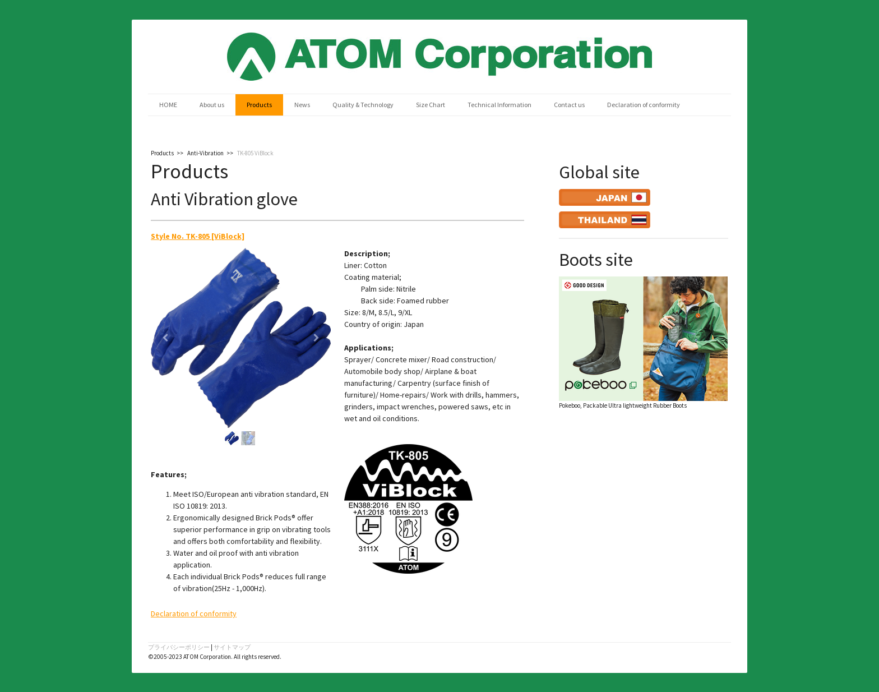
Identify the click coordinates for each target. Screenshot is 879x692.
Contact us (569, 104)
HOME (168, 104)
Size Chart (430, 104)
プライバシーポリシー (179, 647)
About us (212, 104)
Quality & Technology (363, 104)
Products (259, 104)
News (302, 104)
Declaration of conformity (643, 104)
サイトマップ (232, 647)
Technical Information (499, 104)
